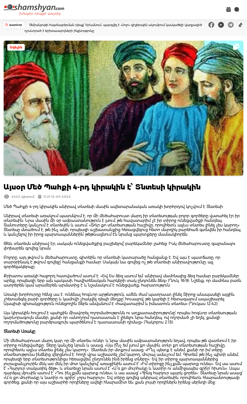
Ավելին (16, 47)
